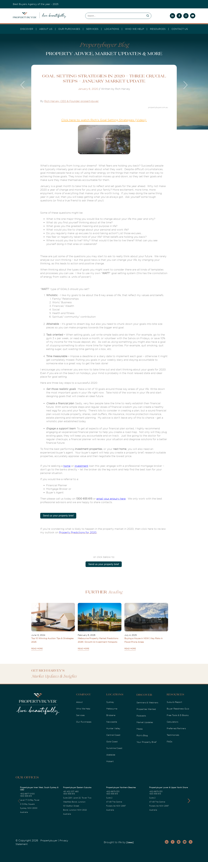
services (92, 29)
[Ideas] (130, 842)
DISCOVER (26, 29)
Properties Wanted (146, 709)
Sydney (110, 702)
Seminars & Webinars (147, 702)
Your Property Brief (146, 742)
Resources (158, 29)
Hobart (110, 761)
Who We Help (83, 708)
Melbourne (111, 708)
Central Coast (113, 735)
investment (81, 466)
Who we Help (134, 29)
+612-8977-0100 (27, 794)
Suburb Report (174, 702)
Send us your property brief (58, 515)
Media (140, 729)
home (66, 466)
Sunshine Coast (114, 748)
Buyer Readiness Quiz (178, 708)
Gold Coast (112, 741)
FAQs (169, 741)
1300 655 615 (26, 796)
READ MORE (37, 649)
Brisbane (110, 715)
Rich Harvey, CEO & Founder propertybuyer (71, 101)
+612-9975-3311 (112, 791)
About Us (45, 29)
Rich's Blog (142, 735)
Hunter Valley (113, 728)
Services (80, 715)
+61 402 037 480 (71, 791)
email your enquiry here (111, 498)
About (79, 702)
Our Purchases (69, 29)
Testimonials (173, 735)
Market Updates (145, 722)
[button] (189, 801)
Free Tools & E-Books (178, 715)
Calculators (172, 722)
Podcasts (141, 715)
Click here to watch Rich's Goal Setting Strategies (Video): (104, 120)
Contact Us (180, 29)
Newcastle (111, 722)
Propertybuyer (48, 840)
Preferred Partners (176, 728)
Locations (111, 29)
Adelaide (110, 755)
